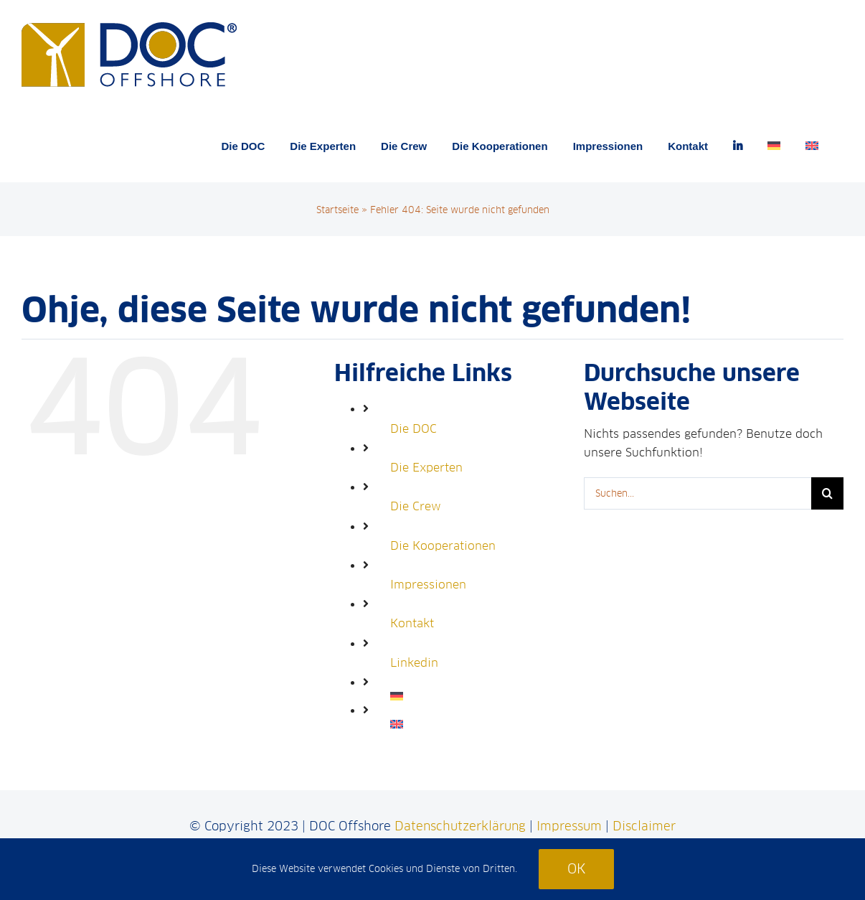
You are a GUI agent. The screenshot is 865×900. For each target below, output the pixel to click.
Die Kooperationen (443, 545)
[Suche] (827, 493)
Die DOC (413, 428)
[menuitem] (773, 145)
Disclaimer (644, 826)
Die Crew (415, 506)
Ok (576, 869)
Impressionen (428, 584)
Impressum (569, 826)
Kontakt (412, 623)
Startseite (337, 210)
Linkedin (414, 662)
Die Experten (426, 467)
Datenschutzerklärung (460, 826)
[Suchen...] (697, 493)
